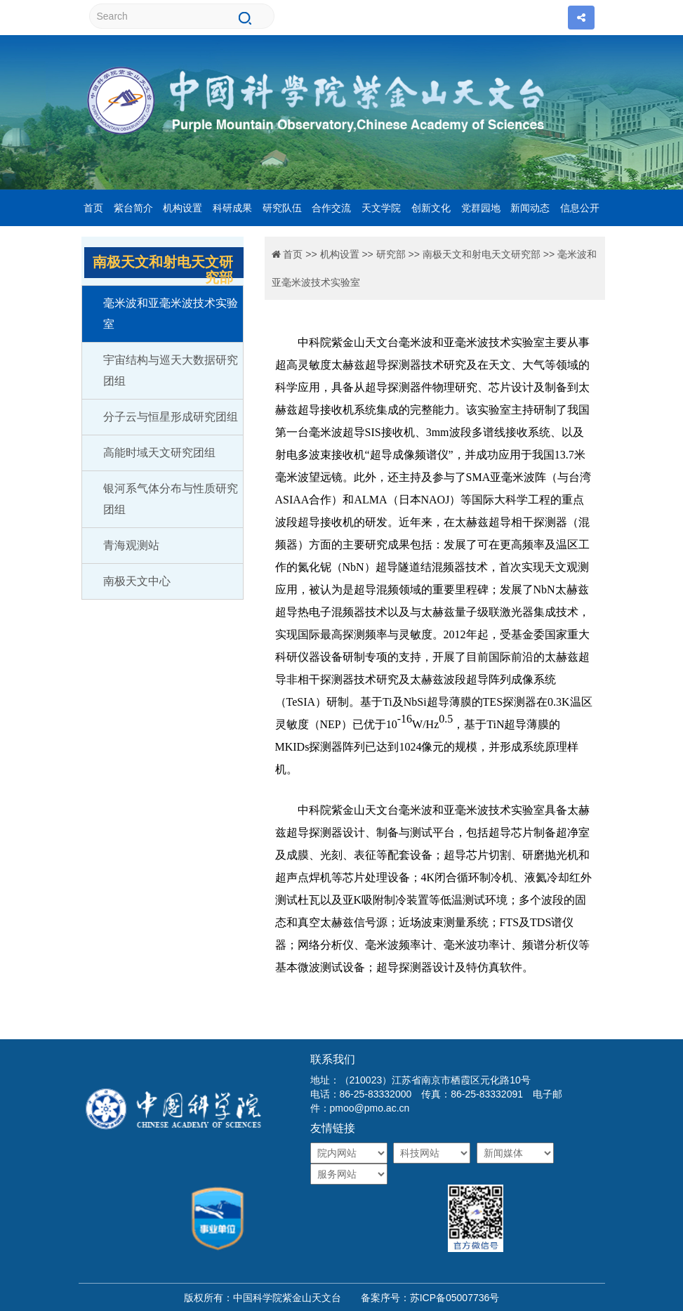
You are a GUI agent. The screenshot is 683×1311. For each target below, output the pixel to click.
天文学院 (381, 207)
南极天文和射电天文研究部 (482, 254)
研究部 (391, 254)
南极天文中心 (137, 581)
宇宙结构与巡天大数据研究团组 (170, 370)
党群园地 (480, 207)
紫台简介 (133, 207)
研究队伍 (282, 207)
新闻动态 (530, 207)
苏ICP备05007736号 (455, 1297)
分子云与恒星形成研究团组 (170, 417)
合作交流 (331, 207)
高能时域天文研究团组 (159, 453)
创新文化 (431, 207)
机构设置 (182, 207)
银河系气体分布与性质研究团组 (170, 498)
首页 (93, 207)
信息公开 (579, 207)
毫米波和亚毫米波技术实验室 (170, 313)
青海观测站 (131, 545)
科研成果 (232, 207)
